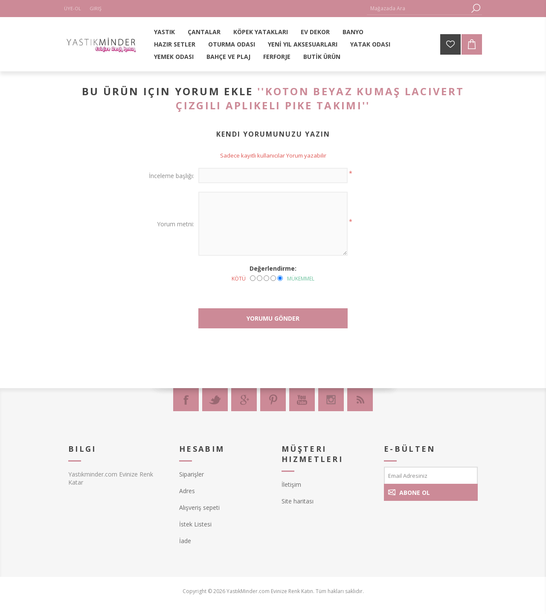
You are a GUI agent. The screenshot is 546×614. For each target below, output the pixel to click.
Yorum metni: (175, 224)
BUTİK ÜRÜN (321, 57)
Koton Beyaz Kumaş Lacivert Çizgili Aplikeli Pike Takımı (320, 98)
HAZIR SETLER (174, 44)
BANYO (353, 32)
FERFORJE (276, 57)
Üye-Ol (72, 8)
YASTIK (164, 32)
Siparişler (191, 474)
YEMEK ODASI (174, 57)
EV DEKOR (315, 32)
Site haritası (298, 501)
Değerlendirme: (273, 268)
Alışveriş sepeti (199, 507)
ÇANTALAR (204, 32)
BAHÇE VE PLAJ (228, 57)
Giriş (96, 8)
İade (185, 541)
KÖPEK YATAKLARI (260, 32)
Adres (187, 491)
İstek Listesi (195, 524)
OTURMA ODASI (231, 44)
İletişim (291, 484)
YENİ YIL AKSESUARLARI (302, 44)
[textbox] (418, 8)
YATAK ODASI (370, 44)
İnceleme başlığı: (171, 176)
